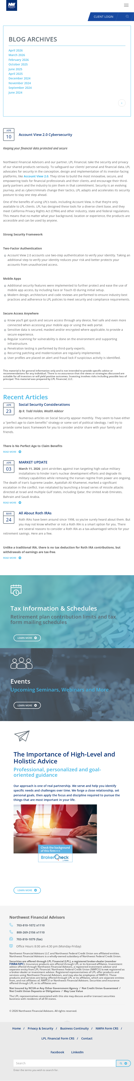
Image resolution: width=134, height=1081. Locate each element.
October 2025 (18, 64)
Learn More (25, 637)
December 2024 (19, 78)
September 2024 (20, 88)
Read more (14, 451)
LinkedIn (77, 1052)
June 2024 (15, 92)
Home (16, 1028)
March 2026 (17, 55)
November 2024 (20, 83)
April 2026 (16, 50)
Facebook (57, 1052)
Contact (87, 1038)
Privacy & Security (40, 1028)
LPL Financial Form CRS (57, 1038)
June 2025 (15, 69)
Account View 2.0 (36, 176)
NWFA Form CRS (107, 1028)
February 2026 (19, 60)
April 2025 (16, 74)
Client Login (103, 17)
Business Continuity (74, 1028)
